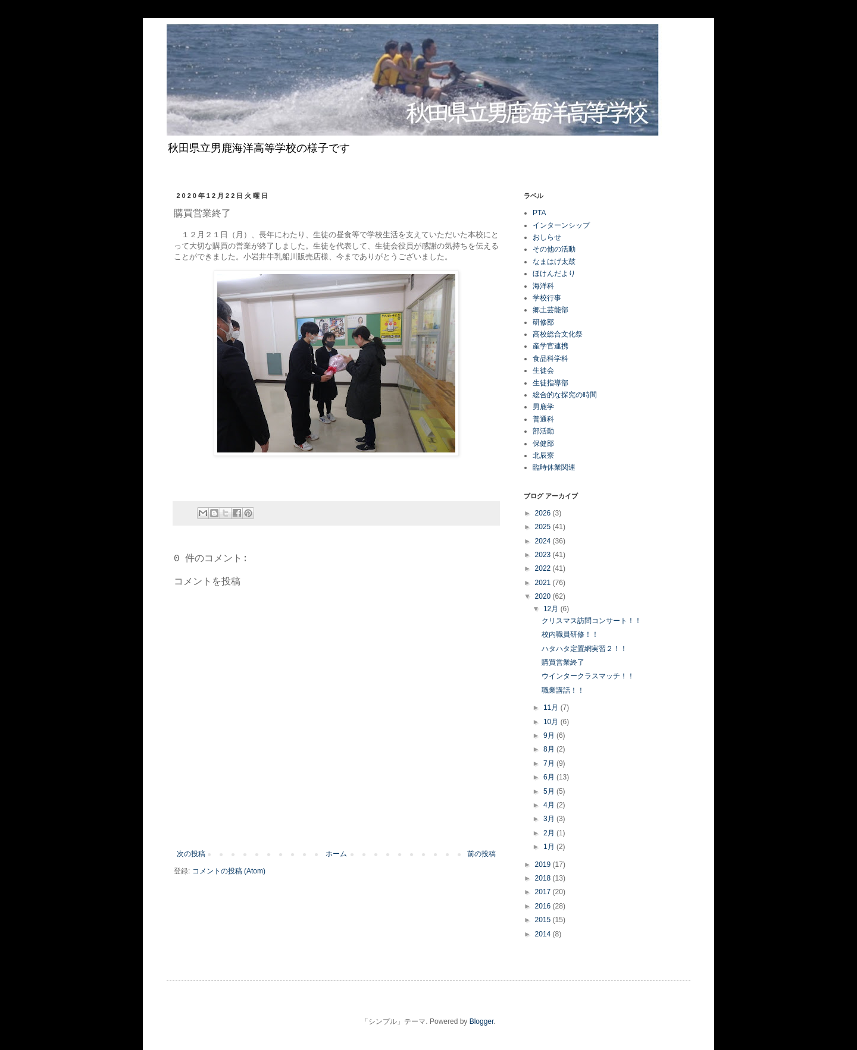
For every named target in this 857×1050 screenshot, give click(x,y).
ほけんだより (554, 273)
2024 (544, 541)
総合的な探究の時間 (565, 395)
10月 (552, 722)
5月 (549, 791)
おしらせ (547, 237)
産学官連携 (550, 346)
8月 (549, 749)
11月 (552, 707)
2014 (544, 934)
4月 (549, 805)
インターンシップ (561, 225)
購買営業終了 (563, 662)
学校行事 (547, 298)
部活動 (543, 431)
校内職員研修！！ (570, 634)
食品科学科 (550, 358)
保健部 (543, 443)
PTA (539, 213)
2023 (544, 555)
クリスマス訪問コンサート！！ (592, 621)
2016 (544, 906)
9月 (549, 735)
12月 (552, 609)
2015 (544, 920)
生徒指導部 (550, 383)
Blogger (482, 1021)
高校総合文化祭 (558, 334)
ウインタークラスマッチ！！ (588, 676)
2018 (544, 878)
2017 (544, 892)
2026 (544, 513)
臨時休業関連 (554, 467)
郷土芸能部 (550, 310)
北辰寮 (543, 455)
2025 (544, 527)
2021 (544, 583)
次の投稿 (191, 854)
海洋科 (543, 286)
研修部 (543, 322)
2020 (544, 596)
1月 (549, 846)
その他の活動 (554, 249)
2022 (544, 568)
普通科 (543, 419)
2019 (544, 864)
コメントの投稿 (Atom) (228, 871)
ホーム (336, 854)
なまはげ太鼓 (554, 261)
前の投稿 (481, 854)
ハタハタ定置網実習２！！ (584, 649)
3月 (549, 819)
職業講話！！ (563, 690)
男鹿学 (543, 407)
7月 (549, 763)
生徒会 (543, 370)
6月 (549, 777)
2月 (549, 833)
